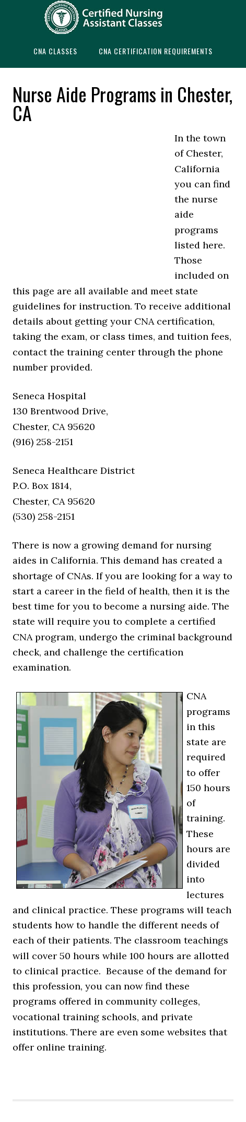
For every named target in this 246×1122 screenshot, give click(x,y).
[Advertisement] (91, 201)
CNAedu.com (123, 17)
